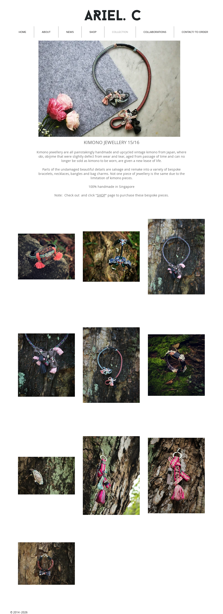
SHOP (101, 195)
